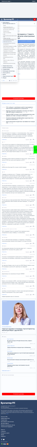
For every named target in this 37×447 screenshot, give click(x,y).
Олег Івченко (9, 351)
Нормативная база (5, 418)
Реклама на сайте (5, 433)
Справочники (4, 420)
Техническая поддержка (7, 426)
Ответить (4, 139)
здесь (7, 413)
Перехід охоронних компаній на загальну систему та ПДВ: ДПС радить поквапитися (19, 111)
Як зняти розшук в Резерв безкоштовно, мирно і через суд (19, 341)
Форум (2, 434)
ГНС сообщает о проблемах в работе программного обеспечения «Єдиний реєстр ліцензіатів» (19, 108)
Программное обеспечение (7, 421)
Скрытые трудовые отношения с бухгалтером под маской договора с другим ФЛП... (18, 329)
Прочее (7, 76)
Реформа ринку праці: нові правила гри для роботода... (18, 366)
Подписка (34, 19)
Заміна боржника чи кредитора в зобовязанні (19, 347)
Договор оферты (5, 423)
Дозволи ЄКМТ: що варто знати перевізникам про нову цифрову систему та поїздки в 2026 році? (20, 115)
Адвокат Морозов (10, 345)
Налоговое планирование (11, 73)
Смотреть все (6, 370)
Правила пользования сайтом (8, 425)
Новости (3, 429)
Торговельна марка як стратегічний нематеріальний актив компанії (20, 353)
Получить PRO (4, 416)
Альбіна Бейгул (10, 363)
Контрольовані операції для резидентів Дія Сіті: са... (20, 359)
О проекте (3, 431)
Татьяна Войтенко (6, 326)
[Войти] (34, 1)
